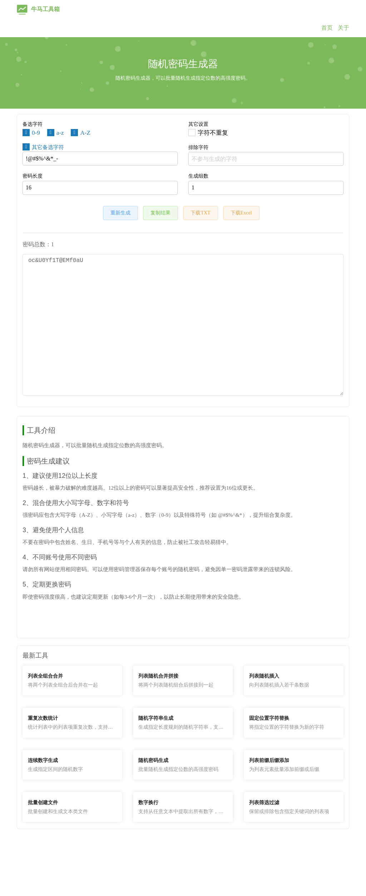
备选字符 (33, 124)
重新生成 (120, 213)
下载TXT (200, 213)
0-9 (36, 132)
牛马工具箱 (38, 9)
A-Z (85, 132)
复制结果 (160, 213)
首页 (327, 28)
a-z (60, 132)
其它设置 (198, 124)
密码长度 (100, 183)
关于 (343, 28)
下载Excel (241, 213)
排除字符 (265, 155)
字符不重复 (213, 132)
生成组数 (265, 183)
